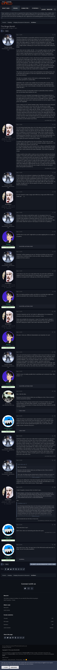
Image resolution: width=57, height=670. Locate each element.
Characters (24, 8)
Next (7, 31)
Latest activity (7, 610)
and (26, 246)
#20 (54, 544)
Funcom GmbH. (26, 652)
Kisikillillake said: (21, 503)
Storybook (35, 8)
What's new (7, 605)
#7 (54, 251)
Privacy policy (19, 659)
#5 (54, 212)
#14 (54, 391)
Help (24, 659)
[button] (11, 8)
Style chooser (5, 657)
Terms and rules (11, 659)
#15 (54, 416)
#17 (54, 460)
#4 (54, 191)
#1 (54, 34)
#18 (54, 487)
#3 (54, 172)
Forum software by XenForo (14, 646)
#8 (54, 271)
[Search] (54, 9)
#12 (54, 352)
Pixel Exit (9, 647)
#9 (54, 291)
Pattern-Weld (5, 28)
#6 (54, 231)
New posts (6, 607)
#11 (54, 332)
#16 (54, 436)
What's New (6, 8)
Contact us (4, 659)
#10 (54, 311)
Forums (15, 8)
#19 (54, 524)
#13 (54, 371)
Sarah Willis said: (21, 464)
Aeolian (51, 627)
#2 (54, 124)
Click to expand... (36, 477)
